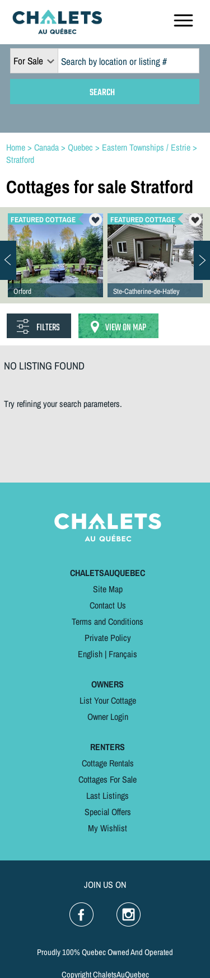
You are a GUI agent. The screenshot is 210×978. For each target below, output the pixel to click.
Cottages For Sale (107, 779)
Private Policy (108, 637)
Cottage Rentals (108, 763)
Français (123, 654)
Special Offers (108, 812)
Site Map (108, 589)
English (90, 654)
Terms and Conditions (107, 621)
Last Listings (107, 795)
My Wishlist (107, 828)
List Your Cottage (108, 700)
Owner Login (107, 716)
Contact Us (108, 605)
